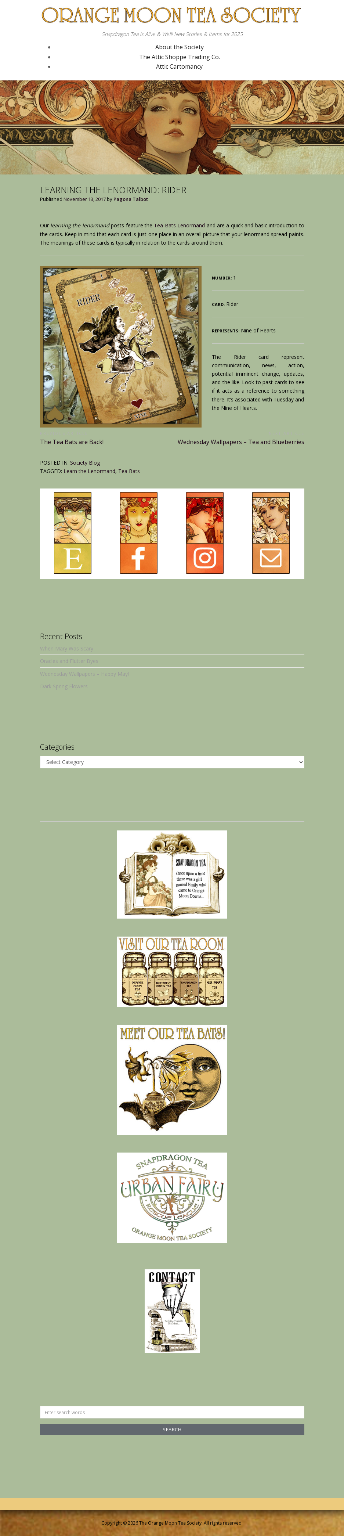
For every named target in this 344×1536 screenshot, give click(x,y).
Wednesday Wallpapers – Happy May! (84, 673)
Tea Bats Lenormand (179, 225)
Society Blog (85, 462)
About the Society (179, 47)
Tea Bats (129, 471)
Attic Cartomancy (179, 66)
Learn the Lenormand (89, 471)
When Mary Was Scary (66, 648)
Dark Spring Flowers (64, 686)
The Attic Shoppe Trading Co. (179, 57)
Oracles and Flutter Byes (69, 660)
